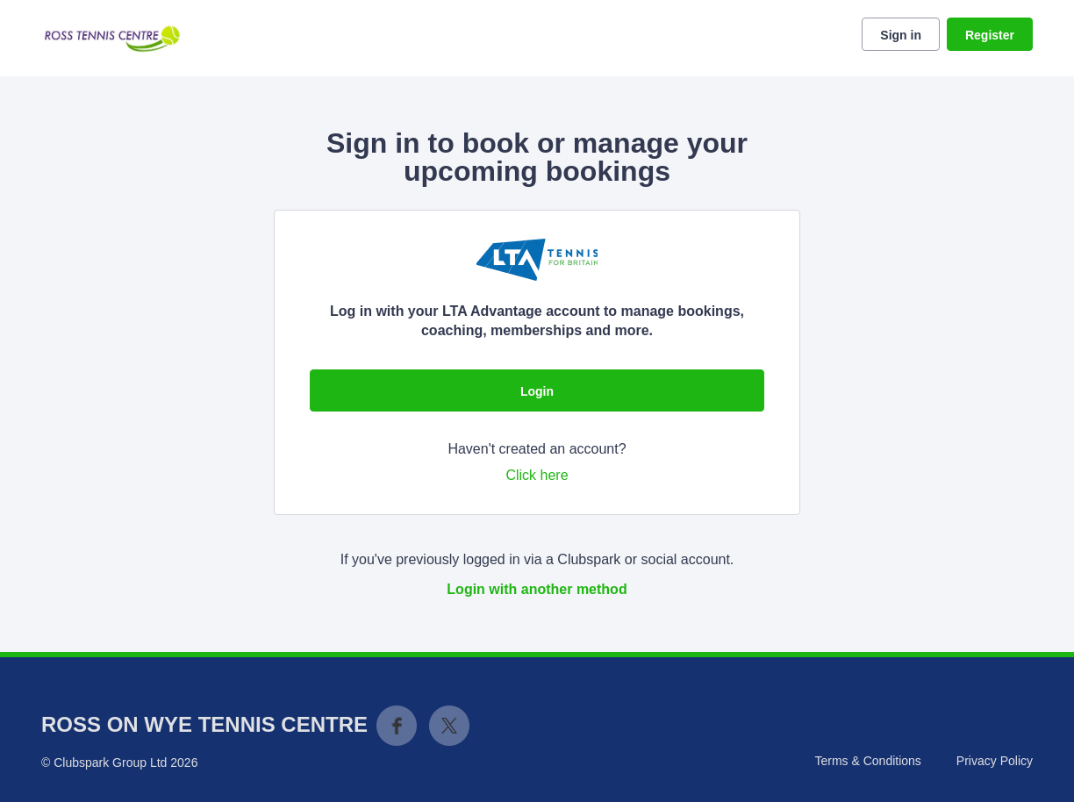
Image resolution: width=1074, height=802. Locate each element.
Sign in (900, 35)
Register (989, 35)
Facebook (396, 725)
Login (537, 391)
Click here (536, 475)
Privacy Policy (994, 761)
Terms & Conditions (867, 761)
